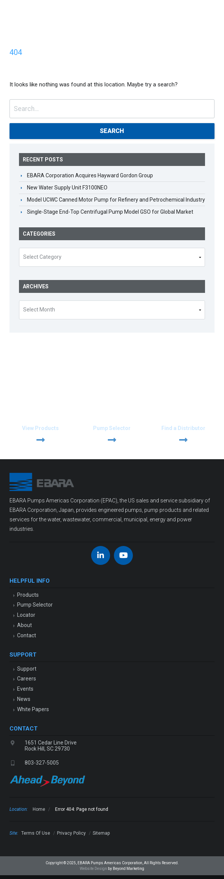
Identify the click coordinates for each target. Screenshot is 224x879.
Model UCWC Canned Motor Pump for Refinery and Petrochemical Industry (116, 200)
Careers (26, 679)
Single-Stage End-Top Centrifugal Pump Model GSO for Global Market (110, 212)
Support (26, 669)
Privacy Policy (71, 833)
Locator (26, 615)
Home (39, 809)
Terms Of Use (35, 833)
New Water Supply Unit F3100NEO (67, 188)
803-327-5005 (42, 763)
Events (25, 689)
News (23, 699)
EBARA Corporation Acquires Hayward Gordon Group (90, 175)
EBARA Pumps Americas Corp (17, 11)
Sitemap (101, 833)
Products (28, 595)
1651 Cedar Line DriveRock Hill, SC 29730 (51, 746)
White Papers (33, 709)
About (24, 625)
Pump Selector (35, 605)
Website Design (93, 868)
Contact (26, 635)
